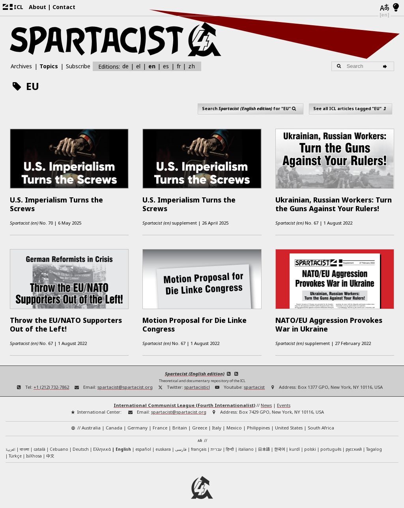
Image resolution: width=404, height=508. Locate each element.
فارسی (181, 441)
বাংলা (24, 442)
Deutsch (81, 441)
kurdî (294, 441)
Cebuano (59, 441)
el (138, 66)
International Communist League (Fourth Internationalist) (184, 398)
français (198, 441)
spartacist (254, 379)
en (151, 66)
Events (283, 398)
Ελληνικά (102, 441)
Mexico (234, 420)
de (125, 66)
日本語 (264, 441)
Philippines (258, 420)
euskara (163, 441)
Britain (179, 420)
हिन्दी (230, 441)
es (166, 66)
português (330, 441)
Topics (48, 66)
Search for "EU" (250, 108)
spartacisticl (197, 379)
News (266, 398)
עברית (216, 441)
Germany (137, 420)
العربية (10, 442)
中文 (50, 449)
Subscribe (78, 66)
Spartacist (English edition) (194, 366)
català (39, 441)
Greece (199, 420)
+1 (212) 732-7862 (51, 379)
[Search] (386, 66)
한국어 (279, 441)
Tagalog (374, 441)
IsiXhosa (34, 449)
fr (179, 66)
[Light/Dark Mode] (396, 8)
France (160, 420)
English (123, 441)
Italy (216, 420)
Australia (91, 420)
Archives (21, 66)
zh (191, 66)
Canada (114, 420)
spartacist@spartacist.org (125, 379)
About (37, 7)
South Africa (321, 420)
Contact (63, 7)
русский (354, 441)
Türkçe (15, 449)
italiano (246, 441)
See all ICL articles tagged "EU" (350, 108)
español (143, 441)
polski (310, 441)
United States (289, 420)
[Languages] (384, 8)
